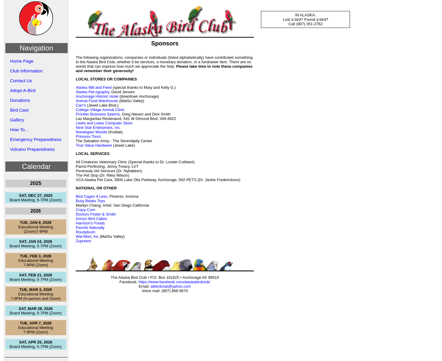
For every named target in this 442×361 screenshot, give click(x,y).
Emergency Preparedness (35, 139)
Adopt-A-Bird (23, 90)
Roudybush (85, 232)
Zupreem (83, 241)
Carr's (81, 105)
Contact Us (21, 80)
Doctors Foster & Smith (95, 214)
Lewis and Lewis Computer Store (104, 123)
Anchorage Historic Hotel (97, 96)
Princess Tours (88, 136)
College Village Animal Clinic (100, 109)
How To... (19, 129)
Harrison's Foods (90, 223)
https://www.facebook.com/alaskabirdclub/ (174, 282)
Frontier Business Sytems (98, 114)
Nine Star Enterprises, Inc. (98, 127)
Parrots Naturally (90, 227)
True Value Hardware (94, 145)
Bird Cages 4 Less (91, 196)
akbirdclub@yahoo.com (170, 286)
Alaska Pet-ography (92, 92)
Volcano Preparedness (32, 149)
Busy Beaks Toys (90, 201)
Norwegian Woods (91, 132)
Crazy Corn (85, 210)
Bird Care (19, 110)
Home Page (22, 61)
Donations (20, 100)
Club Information (26, 70)
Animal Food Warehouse (97, 101)
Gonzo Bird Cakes (91, 218)
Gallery (17, 119)
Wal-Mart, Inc (87, 236)
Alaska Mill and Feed (94, 87)
